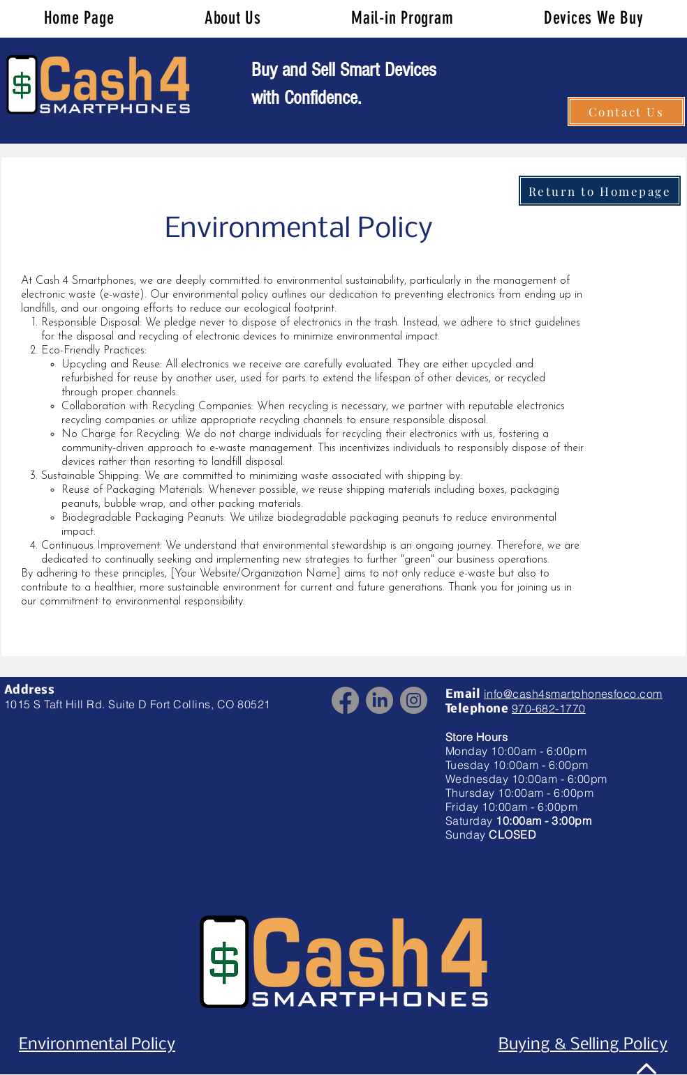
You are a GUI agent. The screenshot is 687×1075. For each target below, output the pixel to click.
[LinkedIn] (379, 700)
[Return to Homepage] (599, 190)
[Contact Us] (626, 111)
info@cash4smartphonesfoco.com (573, 694)
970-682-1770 (549, 708)
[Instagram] (413, 700)
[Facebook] (345, 700)
